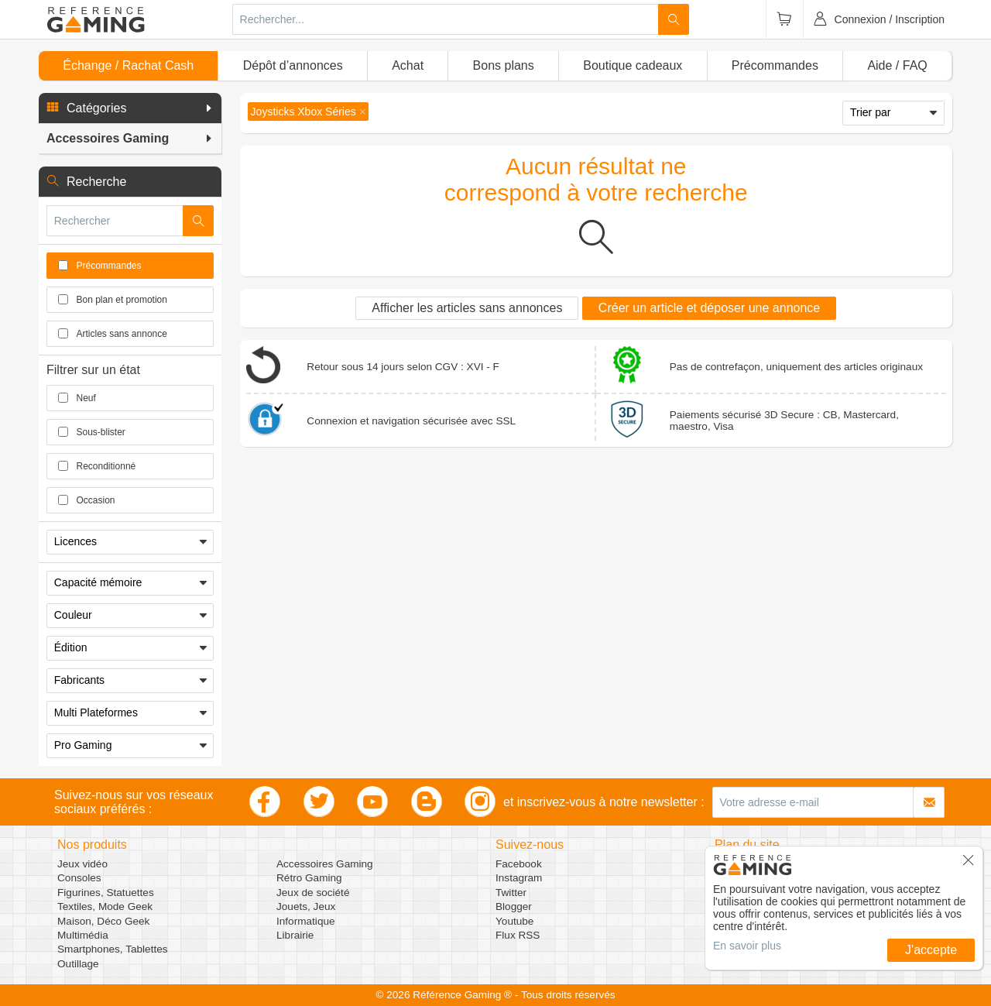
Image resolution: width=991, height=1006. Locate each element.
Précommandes (775, 65)
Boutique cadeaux (632, 65)
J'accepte (931, 949)
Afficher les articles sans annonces (467, 307)
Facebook (519, 864)
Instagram (519, 878)
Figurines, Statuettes (105, 892)
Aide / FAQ (897, 65)
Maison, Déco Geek (103, 921)
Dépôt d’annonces (293, 65)
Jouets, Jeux (305, 906)
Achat (407, 65)
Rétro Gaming (309, 878)
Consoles (79, 878)
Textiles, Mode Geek (105, 906)
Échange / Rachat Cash (128, 65)
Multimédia (82, 935)
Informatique (305, 921)
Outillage (78, 964)
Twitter (511, 892)
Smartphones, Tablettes (112, 949)
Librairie (295, 935)
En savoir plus (747, 945)
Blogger (514, 906)
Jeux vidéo (82, 864)
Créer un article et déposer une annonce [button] (709, 307)
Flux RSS (518, 935)
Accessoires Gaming (324, 864)
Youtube (514, 921)
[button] (130, 108)
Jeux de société (312, 892)
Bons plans (503, 65)
